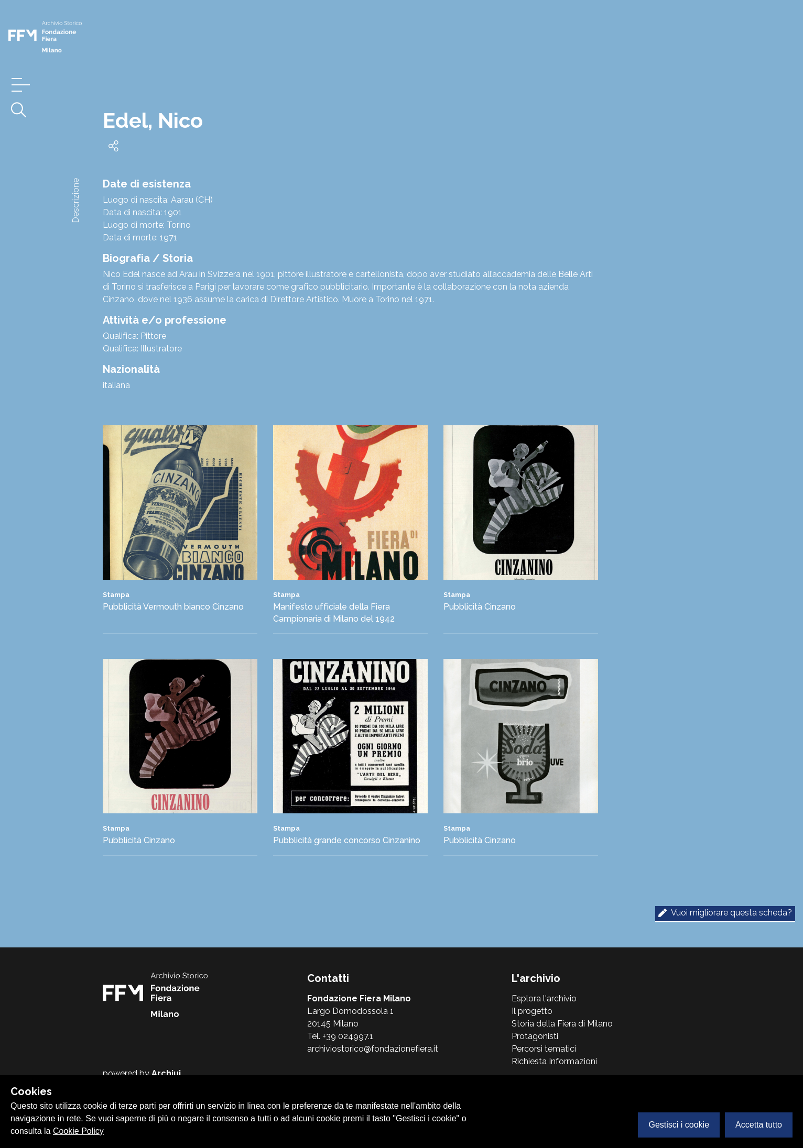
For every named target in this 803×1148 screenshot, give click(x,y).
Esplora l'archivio (544, 998)
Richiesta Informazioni (554, 1061)
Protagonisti (535, 1036)
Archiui (166, 1073)
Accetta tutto (758, 1124)
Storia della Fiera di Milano (562, 1024)
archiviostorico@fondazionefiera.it (372, 1049)
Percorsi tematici (544, 1049)
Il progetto (532, 1011)
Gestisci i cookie (678, 1124)
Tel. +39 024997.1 (340, 1036)
